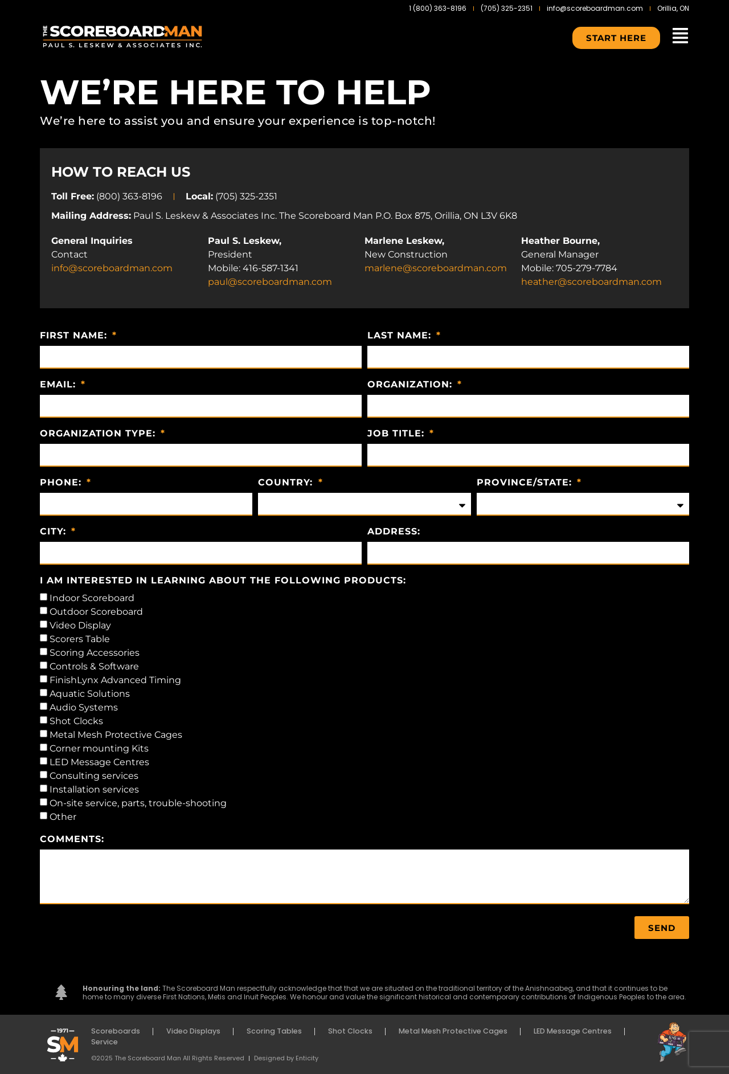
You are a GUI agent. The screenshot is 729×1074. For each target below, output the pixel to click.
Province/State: (526, 483)
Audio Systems (84, 707)
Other (63, 816)
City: (54, 532)
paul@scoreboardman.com (270, 281)
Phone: (62, 483)
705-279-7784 (586, 268)
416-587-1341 (270, 268)
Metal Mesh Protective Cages (116, 734)
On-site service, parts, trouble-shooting (138, 803)
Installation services (94, 789)
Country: (287, 483)
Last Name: (401, 336)
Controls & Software (94, 666)
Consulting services (94, 775)
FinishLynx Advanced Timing (115, 680)
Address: (393, 532)
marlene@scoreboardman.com (435, 268)
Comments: (72, 839)
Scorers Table (80, 639)
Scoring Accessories (95, 652)
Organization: (411, 385)
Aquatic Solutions (90, 693)
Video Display (80, 625)
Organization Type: (99, 434)
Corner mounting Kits (99, 748)
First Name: (75, 336)
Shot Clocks (76, 721)
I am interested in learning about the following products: (223, 581)
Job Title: (397, 434)
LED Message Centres (99, 762)
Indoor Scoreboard (92, 598)
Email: (59, 385)
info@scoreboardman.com (112, 268)
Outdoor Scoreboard (96, 611)
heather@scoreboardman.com (591, 281)
